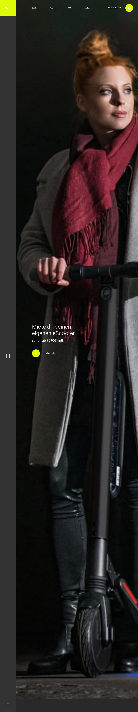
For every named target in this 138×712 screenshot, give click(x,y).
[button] (8, 356)
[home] (8, 8)
